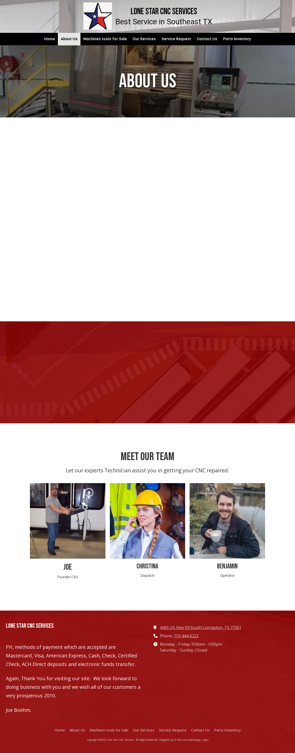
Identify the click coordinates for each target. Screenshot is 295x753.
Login (206, 739)
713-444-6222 (186, 636)
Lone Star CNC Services (164, 11)
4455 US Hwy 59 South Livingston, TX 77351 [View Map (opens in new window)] (200, 627)
